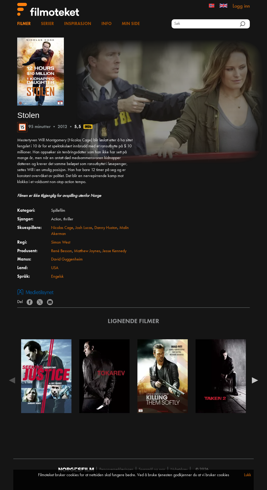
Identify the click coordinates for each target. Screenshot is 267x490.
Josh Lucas (83, 228)
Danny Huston (105, 228)
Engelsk (57, 277)
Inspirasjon (77, 24)
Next (255, 379)
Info (106, 24)
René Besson (61, 251)
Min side (131, 24)
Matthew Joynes (87, 251)
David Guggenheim (67, 259)
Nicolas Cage (62, 228)
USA (54, 268)
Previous (12, 379)
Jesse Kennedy (114, 251)
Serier (47, 24)
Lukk (247, 475)
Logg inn (241, 6)
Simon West (60, 242)
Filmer (24, 24)
